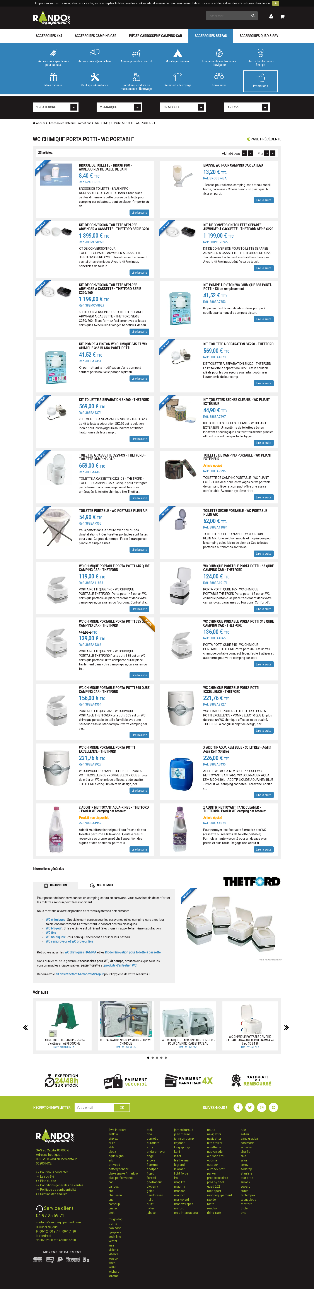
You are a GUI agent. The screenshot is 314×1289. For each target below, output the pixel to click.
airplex (113, 1138)
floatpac (152, 1169)
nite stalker (214, 1143)
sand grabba (249, 1138)
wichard (114, 1271)
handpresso (155, 1195)
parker (211, 1173)
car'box (114, 1186)
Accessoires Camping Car (95, 36)
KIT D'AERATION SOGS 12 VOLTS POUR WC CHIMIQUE (126, 1041)
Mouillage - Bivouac (178, 56)
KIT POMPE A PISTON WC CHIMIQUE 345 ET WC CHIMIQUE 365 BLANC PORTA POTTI (113, 346)
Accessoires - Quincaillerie (95, 56)
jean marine (182, 1134)
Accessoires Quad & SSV (259, 36)
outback (212, 1164)
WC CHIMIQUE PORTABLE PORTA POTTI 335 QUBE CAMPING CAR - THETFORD (114, 623)
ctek (111, 1212)
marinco (180, 1195)
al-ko (112, 1143)
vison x (113, 1254)
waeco (113, 1258)
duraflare (153, 1143)
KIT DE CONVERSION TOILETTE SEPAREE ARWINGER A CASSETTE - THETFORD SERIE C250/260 (110, 289)
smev (244, 1164)
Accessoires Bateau (211, 36)
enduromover (156, 1151)
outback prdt (216, 1169)
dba (149, 1134)
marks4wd (181, 1199)
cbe (111, 1191)
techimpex (248, 1195)
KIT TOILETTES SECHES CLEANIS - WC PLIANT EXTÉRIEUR (236, 402)
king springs (182, 1147)
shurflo (245, 1151)
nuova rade (215, 1151)
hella (150, 1199)
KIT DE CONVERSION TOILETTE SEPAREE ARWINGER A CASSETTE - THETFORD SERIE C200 (114, 227)
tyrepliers (115, 1232)
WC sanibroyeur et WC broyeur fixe (69, 941)
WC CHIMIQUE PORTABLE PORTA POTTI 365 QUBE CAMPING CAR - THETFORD (114, 690)
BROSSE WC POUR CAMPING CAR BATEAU (233, 165)
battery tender (118, 1169)
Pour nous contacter (54, 1172)
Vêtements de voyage (178, 80)
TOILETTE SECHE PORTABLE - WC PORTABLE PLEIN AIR (235, 513)
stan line (246, 1173)
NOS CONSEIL (101, 885)
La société (47, 1176)
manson (180, 1191)
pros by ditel (215, 1182)
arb (111, 1160)
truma (113, 1223)
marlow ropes (183, 1204)
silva (244, 1160)
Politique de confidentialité (58, 1189)
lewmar (179, 1169)
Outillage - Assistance (95, 80)
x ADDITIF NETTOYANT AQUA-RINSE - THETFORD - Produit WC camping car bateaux (114, 809)
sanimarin (247, 1143)
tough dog (116, 1219)
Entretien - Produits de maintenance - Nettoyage (136, 81)
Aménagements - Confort (136, 56)
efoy (150, 1147)
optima (212, 1160)
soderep (246, 1169)
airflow (113, 1134)
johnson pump (184, 1138)
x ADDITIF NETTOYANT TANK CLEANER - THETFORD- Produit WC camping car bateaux (234, 809)
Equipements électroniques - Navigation (219, 57)
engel (150, 1156)
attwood (114, 1164)
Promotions (260, 80)
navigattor (214, 1134)
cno (111, 1199)
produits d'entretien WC (120, 965)
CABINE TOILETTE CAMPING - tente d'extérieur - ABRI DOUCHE (64, 1041)
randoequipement (219, 1195)
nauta (211, 1130)
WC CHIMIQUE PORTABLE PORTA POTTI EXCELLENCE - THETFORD (231, 690)
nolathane (214, 1147)
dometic (152, 1138)
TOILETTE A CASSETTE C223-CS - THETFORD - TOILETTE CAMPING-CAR (112, 457)
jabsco (151, 1212)
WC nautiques (55, 937)
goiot (150, 1191)
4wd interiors (117, 1130)
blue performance (121, 1178)
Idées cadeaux (53, 80)
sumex (245, 1182)
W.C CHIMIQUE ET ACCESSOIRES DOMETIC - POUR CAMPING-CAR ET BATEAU (188, 1041)
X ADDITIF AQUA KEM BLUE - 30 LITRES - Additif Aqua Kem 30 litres (237, 749)
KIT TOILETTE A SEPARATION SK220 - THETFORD (238, 344)
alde (111, 1147)
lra (176, 1178)
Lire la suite (139, 212)
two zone (115, 1228)
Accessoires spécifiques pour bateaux (53, 57)
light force (181, 1173)
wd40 (112, 1267)
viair (111, 1245)
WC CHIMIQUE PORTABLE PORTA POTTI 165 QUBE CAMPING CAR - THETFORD (238, 568)
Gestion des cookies (53, 1194)
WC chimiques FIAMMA (80, 952)
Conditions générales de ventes (61, 1185)
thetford (246, 1204)
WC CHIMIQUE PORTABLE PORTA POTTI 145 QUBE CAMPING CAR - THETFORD (114, 568)
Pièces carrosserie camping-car (155, 36)
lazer (177, 1156)
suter (244, 1191)
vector (113, 1241)
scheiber (247, 1147)
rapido (211, 1199)
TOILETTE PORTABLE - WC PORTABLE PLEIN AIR (113, 511)
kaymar (179, 1143)
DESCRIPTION (55, 885)
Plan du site (48, 1181)
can (111, 1182)
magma (179, 1186)
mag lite (179, 1182)
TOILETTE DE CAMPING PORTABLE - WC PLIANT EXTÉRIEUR (237, 457)
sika (243, 1156)
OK (276, 3)
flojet (150, 1173)
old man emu (216, 1156)
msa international (186, 1212)
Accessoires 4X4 (49, 36)
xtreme (114, 1276)
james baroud (183, 1130)
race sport (214, 1191)
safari (245, 1134)
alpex (112, 1151)
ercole (151, 1160)
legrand (179, 1164)
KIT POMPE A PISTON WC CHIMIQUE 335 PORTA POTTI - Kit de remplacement (237, 287)
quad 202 (213, 1186)
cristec (113, 1208)
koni (177, 1151)
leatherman (182, 1160)
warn (112, 1263)
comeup (114, 1204)
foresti (151, 1178)
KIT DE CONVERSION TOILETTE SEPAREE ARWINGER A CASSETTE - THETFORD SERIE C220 (238, 227)
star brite (247, 1178)
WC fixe (51, 932)
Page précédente (263, 139)
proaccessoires (217, 1178)
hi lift (150, 1204)
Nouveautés (219, 80)
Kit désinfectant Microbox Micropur (80, 974)
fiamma (152, 1164)
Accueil (39, 123)
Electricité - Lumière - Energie (261, 57)
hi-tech (151, 1208)
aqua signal (116, 1156)
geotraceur (154, 1182)
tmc (243, 1212)
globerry (152, 1186)
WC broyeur (54, 928)
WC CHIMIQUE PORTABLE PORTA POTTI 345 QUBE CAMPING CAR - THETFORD (238, 623)
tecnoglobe (248, 1199)
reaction (212, 1208)
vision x (114, 1249)
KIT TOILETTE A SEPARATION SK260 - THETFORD (114, 400)
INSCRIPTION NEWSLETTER (51, 1107)
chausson (115, 1195)
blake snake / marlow (123, 1173)
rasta (210, 1204)
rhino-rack (214, 1212)
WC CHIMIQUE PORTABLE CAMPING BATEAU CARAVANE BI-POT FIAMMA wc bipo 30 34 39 (250, 1040)
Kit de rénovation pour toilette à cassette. (133, 952)
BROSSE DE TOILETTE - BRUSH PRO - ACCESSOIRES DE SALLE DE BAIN (105, 167)
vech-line (115, 1236)
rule (243, 1130)
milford (179, 1208)
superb (245, 1186)
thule (244, 1208)
